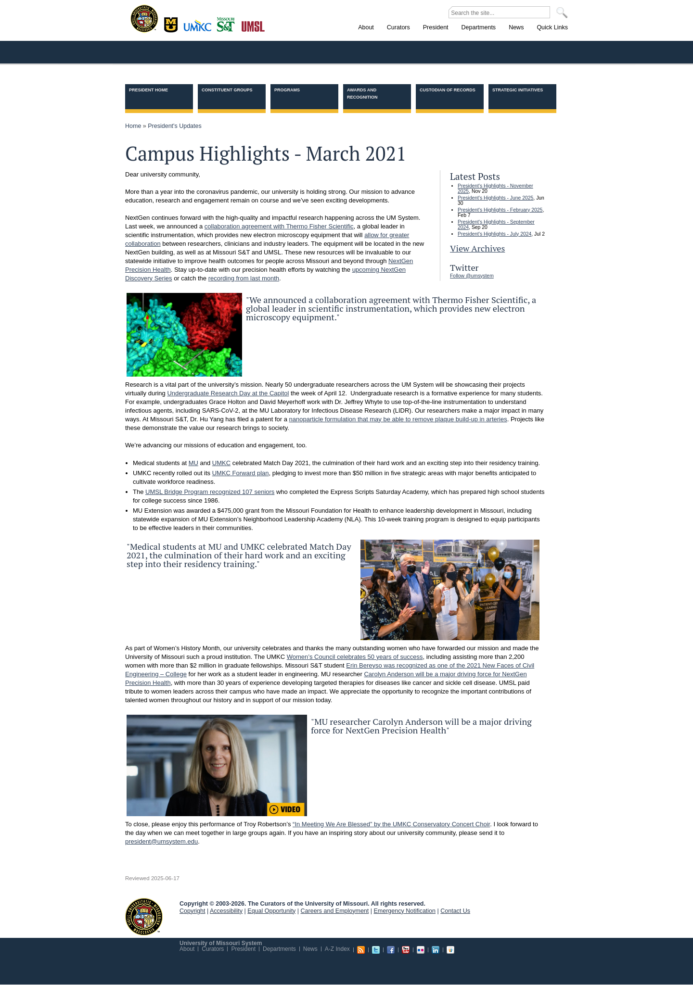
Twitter (376, 950)
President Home (148, 90)
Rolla (228, 23)
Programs (287, 90)
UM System (144, 916)
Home (133, 126)
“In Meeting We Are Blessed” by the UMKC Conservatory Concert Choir (391, 824)
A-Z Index (337, 949)
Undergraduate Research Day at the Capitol (228, 393)
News (310, 949)
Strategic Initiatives (517, 90)
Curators (213, 949)
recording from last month (243, 278)
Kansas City (199, 29)
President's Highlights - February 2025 (500, 210)
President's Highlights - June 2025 (495, 198)
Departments (279, 949)
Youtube (406, 950)
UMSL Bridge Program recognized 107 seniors (209, 491)
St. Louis (253, 25)
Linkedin (435, 950)
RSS (361, 950)
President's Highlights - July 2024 (494, 234)
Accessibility (226, 911)
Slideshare (450, 950)
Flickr (420, 950)
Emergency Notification (405, 911)
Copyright (192, 911)
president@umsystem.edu (161, 841)
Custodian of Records (447, 90)
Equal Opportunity (271, 911)
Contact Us (455, 911)
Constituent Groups (227, 90)
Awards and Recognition (362, 94)
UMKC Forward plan (240, 473)
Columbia (172, 23)
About (187, 949)
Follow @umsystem (472, 275)
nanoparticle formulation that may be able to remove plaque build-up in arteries (398, 419)
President (243, 949)
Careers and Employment (335, 911)
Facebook (391, 950)
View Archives (477, 248)
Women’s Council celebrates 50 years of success (355, 656)
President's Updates (174, 126)
